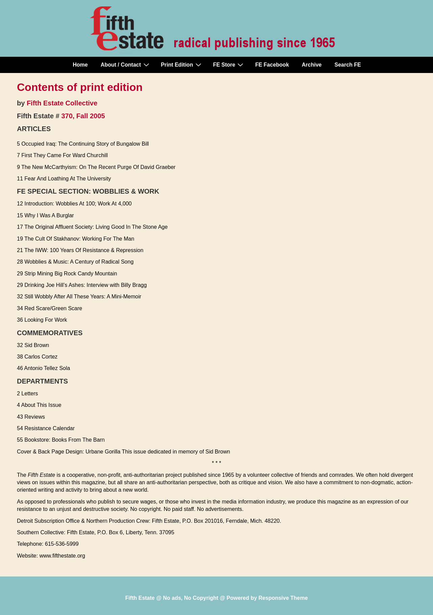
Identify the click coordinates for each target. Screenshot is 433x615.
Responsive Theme (283, 598)
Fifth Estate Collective (62, 103)
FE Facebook (272, 65)
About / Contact (125, 64)
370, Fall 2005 (83, 116)
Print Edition (182, 64)
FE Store (229, 64)
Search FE (348, 65)
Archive (312, 65)
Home (80, 65)
